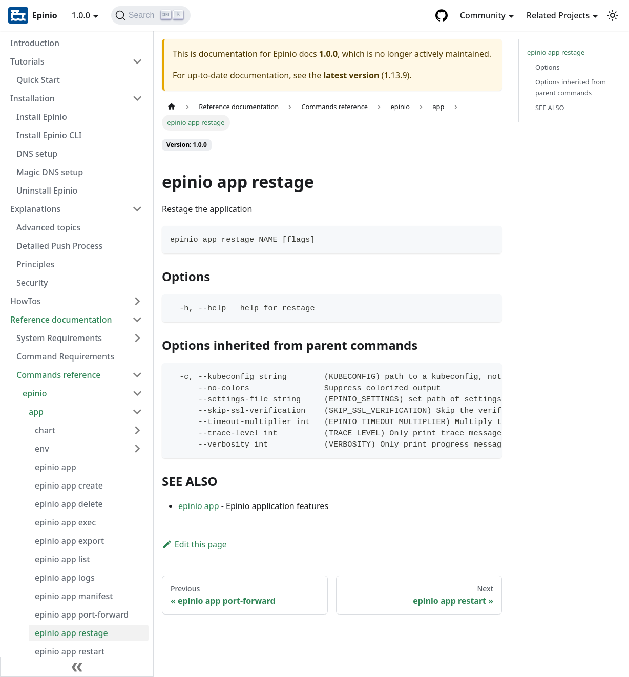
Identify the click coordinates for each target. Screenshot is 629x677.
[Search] (151, 15)
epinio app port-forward (82, 614)
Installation (32, 98)
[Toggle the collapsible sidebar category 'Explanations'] (137, 209)
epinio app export (69, 540)
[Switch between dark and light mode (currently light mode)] (612, 15)
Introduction (34, 43)
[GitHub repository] (441, 15)
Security (32, 282)
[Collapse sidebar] (77, 667)
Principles (35, 264)
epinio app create (69, 485)
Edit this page (194, 544)
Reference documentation (61, 319)
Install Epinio (41, 116)
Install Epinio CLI (48, 135)
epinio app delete (69, 504)
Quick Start (38, 80)
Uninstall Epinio (46, 190)
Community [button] (483, 15)
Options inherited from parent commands (570, 87)
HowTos (25, 301)
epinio (35, 393)
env (42, 448)
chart (45, 430)
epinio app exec (65, 522)
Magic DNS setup (49, 172)
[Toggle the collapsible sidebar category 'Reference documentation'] (137, 319)
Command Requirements (65, 356)
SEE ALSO (549, 107)
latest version (351, 75)
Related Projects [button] (558, 15)
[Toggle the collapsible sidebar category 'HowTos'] (137, 301)
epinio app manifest (74, 596)
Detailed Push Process (59, 245)
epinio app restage (71, 633)
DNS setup (36, 153)
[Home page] (171, 107)
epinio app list (62, 559)
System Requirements (59, 338)
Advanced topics (48, 227)
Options (547, 67)
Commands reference (58, 374)
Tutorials (27, 61)
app (36, 411)
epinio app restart (69, 651)
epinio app (55, 467)
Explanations (35, 209)
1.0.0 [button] (81, 15)
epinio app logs (65, 577)
